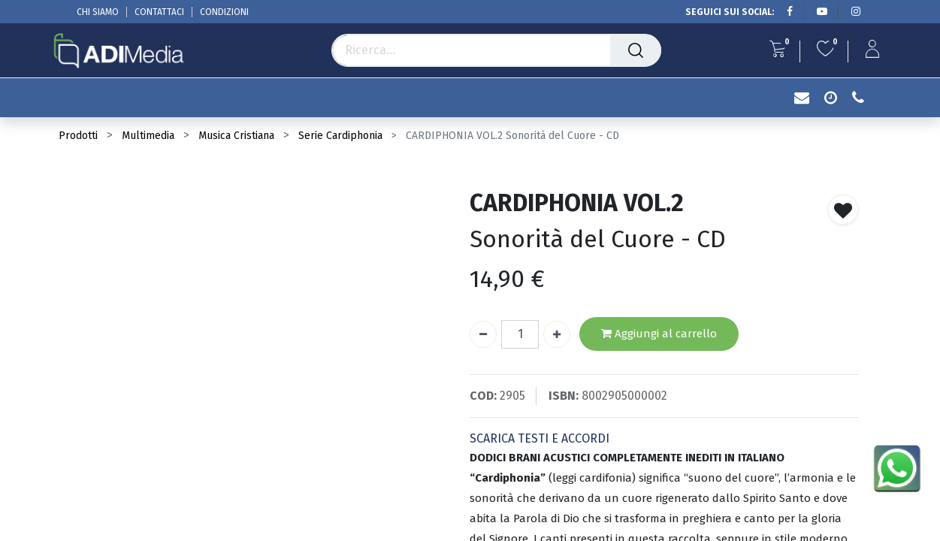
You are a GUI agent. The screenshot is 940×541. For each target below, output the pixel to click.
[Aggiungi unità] (556, 334)
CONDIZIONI (224, 12)
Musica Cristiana (236, 135)
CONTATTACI (159, 12)
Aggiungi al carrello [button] (659, 334)
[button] (843, 210)
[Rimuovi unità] (483, 334)
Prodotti (78, 135)
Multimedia (148, 135)
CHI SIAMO (98, 12)
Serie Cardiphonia (340, 135)
